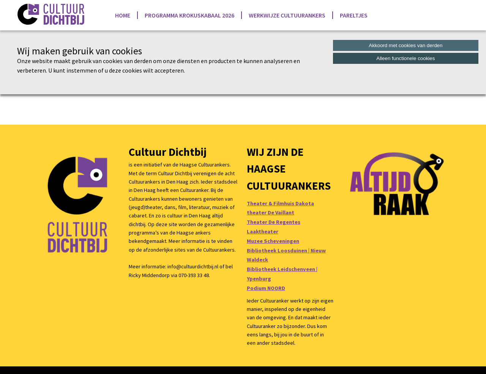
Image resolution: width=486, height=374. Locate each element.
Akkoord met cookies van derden (405, 45)
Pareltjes (354, 15)
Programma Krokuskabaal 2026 (189, 15)
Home (122, 15)
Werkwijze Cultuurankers (287, 15)
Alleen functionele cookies (405, 58)
